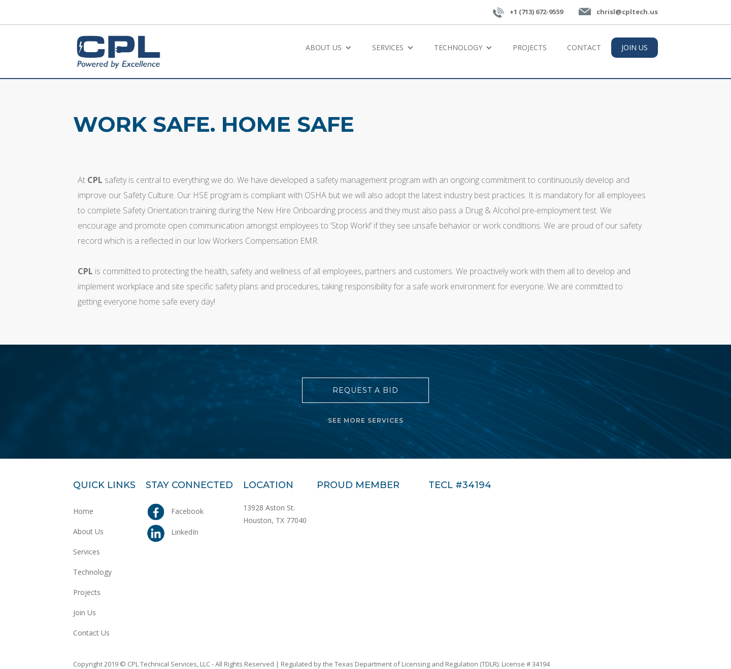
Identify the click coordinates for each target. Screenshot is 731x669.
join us (634, 47)
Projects (530, 47)
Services (86, 551)
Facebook (187, 511)
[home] (118, 51)
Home (83, 511)
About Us (88, 531)
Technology (92, 572)
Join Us (84, 612)
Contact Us (91, 633)
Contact (584, 47)
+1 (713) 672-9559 (536, 11)
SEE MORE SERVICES (366, 420)
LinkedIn (184, 532)
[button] (328, 47)
